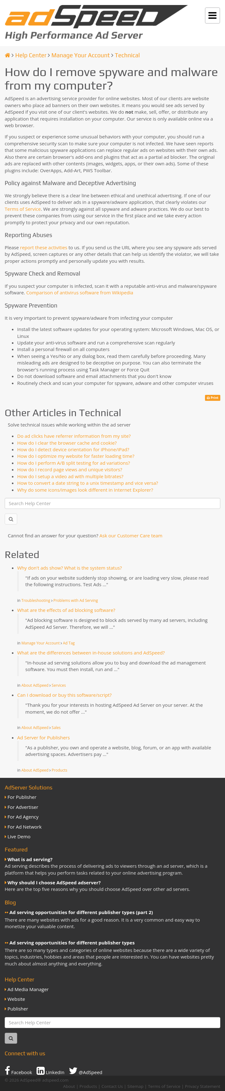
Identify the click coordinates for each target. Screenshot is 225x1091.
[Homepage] (7, 55)
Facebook (18, 1070)
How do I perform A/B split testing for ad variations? (73, 463)
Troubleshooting (36, 600)
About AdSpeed (35, 685)
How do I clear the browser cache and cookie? (67, 443)
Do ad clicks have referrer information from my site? (74, 436)
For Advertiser (23, 807)
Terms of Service (23, 209)
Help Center (31, 55)
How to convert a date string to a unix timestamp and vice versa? (87, 483)
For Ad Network (25, 827)
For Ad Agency (23, 817)
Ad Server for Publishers (43, 737)
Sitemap (135, 1086)
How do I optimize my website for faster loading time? (75, 456)
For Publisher (22, 797)
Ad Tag (69, 643)
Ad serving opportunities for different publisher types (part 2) (81, 912)
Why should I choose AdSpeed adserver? (54, 882)
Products (59, 770)
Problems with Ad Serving (75, 600)
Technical (127, 55)
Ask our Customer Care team (130, 535)
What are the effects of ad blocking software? (66, 610)
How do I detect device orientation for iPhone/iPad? (73, 449)
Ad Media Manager (28, 989)
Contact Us (112, 1086)
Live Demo (19, 836)
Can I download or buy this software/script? (64, 695)
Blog (10, 902)
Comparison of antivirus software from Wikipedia (79, 292)
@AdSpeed (85, 1070)
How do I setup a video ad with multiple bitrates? (70, 476)
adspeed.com (55, 1080)
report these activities (43, 247)
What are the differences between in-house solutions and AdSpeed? (91, 652)
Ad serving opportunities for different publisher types (72, 942)
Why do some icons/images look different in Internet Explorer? (85, 490)
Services (59, 685)
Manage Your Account (80, 55)
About (69, 1086)
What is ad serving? (30, 859)
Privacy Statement (202, 1086)
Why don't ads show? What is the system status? (69, 568)
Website (16, 999)
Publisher (18, 1009)
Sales (56, 727)
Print (212, 398)
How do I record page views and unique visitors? (69, 469)
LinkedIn (51, 1070)
